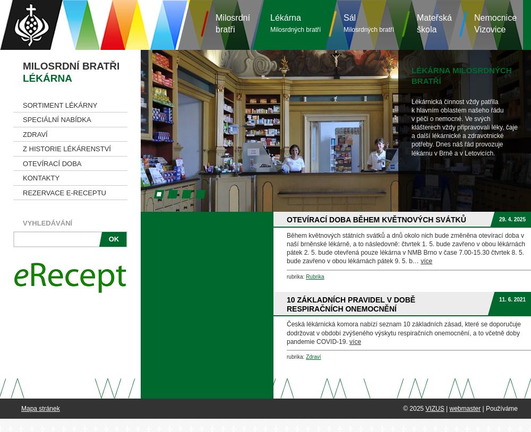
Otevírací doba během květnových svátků (376, 219)
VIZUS (434, 408)
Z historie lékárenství (67, 149)
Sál (369, 23)
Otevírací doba (52, 164)
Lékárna (295, 23)
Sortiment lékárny (60, 105)
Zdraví (35, 135)
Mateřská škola (434, 23)
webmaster (465, 408)
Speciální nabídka (57, 120)
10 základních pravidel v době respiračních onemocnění (351, 304)
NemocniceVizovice (495, 23)
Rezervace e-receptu (64, 193)
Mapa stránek (40, 408)
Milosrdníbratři (233, 23)
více (426, 261)
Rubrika (315, 277)
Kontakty (41, 178)
